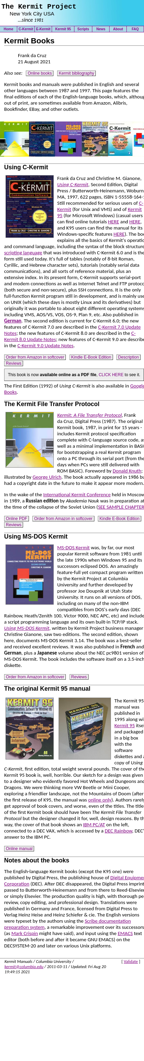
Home (8, 31)
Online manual (19, 850)
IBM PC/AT (94, 826)
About (118, 31)
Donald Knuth (127, 472)
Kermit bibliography (76, 75)
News (100, 31)
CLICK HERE (111, 376)
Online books (40, 75)
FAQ (135, 31)
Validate (131, 963)
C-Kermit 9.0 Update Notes (45, 347)
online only (99, 801)
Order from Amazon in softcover (35, 359)
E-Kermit (43, 31)
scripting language (23, 254)
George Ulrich (47, 479)
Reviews (13, 365)
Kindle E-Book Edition (91, 359)
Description (128, 359)
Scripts (83, 31)
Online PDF (16, 520)
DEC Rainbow (118, 832)
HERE (113, 223)
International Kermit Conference (77, 496)
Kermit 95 (63, 31)
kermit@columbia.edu (23, 968)
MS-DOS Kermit (73, 549)
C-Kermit (26, 31)
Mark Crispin (24, 935)
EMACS (125, 935)
